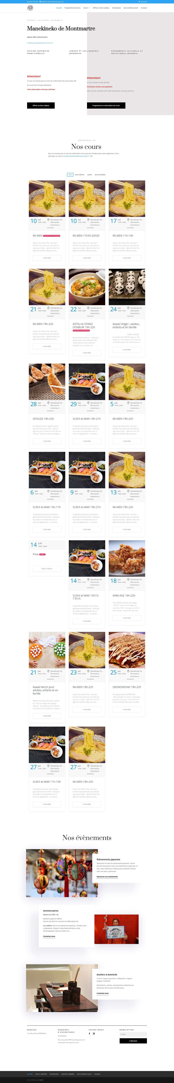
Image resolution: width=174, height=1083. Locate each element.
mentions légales (67, 1074)
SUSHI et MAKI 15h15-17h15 (86, 597)
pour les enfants (100, 175)
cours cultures (79, 175)
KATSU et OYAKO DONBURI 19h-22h (84, 325)
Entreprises (116, 8)
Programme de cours (72, 8)
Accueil (59, 8)
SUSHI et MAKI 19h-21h (87, 418)
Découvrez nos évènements (107, 877)
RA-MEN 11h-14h (123, 235)
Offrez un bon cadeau (101, 8)
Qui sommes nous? (131, 8)
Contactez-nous (49, 936)
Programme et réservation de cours (106, 105)
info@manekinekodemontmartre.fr (40, 43)
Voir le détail (47, 569)
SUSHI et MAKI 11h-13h (47, 781)
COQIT (41, 1080)
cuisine (89, 175)
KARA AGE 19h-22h (124, 595)
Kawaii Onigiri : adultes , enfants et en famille (126, 325)
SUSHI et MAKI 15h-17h (47, 507)
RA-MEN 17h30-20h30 (86, 235)
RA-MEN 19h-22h (43, 324)
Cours (85, 8)
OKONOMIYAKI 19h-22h (127, 687)
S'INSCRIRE (47, 258)
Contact (144, 8)
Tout (70, 175)
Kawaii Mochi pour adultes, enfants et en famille (45, 690)
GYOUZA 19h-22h (43, 418)
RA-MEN (37, 235)
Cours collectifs (41, 1074)
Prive (36, 554)
